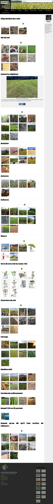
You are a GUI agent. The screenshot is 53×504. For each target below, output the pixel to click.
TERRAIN (20, 10)
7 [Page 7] (26, 204)
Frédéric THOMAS (4, 477)
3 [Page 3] (24, 42)
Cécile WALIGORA (4, 478)
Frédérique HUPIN (4, 479)
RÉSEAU (40, 10)
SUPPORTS (13, 10)
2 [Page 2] (21, 23)
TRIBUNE (26, 10)
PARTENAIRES (48, 10)
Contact (2, 481)
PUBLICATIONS (33, 10)
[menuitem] (2, 11)
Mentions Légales (4, 483)
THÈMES (6, 10)
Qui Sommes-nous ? (6, 12)
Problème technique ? (5, 484)
